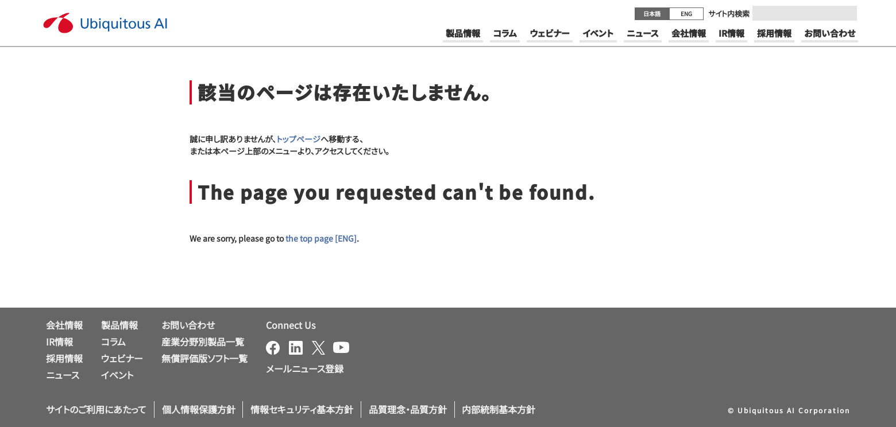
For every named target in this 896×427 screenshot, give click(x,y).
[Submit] (845, 13)
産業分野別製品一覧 (202, 341)
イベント (117, 375)
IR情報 (59, 341)
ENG (686, 13)
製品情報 (119, 325)
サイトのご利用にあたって (96, 409)
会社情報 (64, 325)
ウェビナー (122, 358)
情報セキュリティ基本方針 (301, 409)
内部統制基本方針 (498, 409)
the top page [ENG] (321, 238)
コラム (113, 341)
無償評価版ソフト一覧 (204, 358)
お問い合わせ (188, 325)
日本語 (652, 13)
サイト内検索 (729, 13)
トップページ (298, 139)
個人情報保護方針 (198, 409)
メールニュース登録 (304, 368)
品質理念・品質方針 (408, 409)
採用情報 (64, 358)
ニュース (62, 375)
